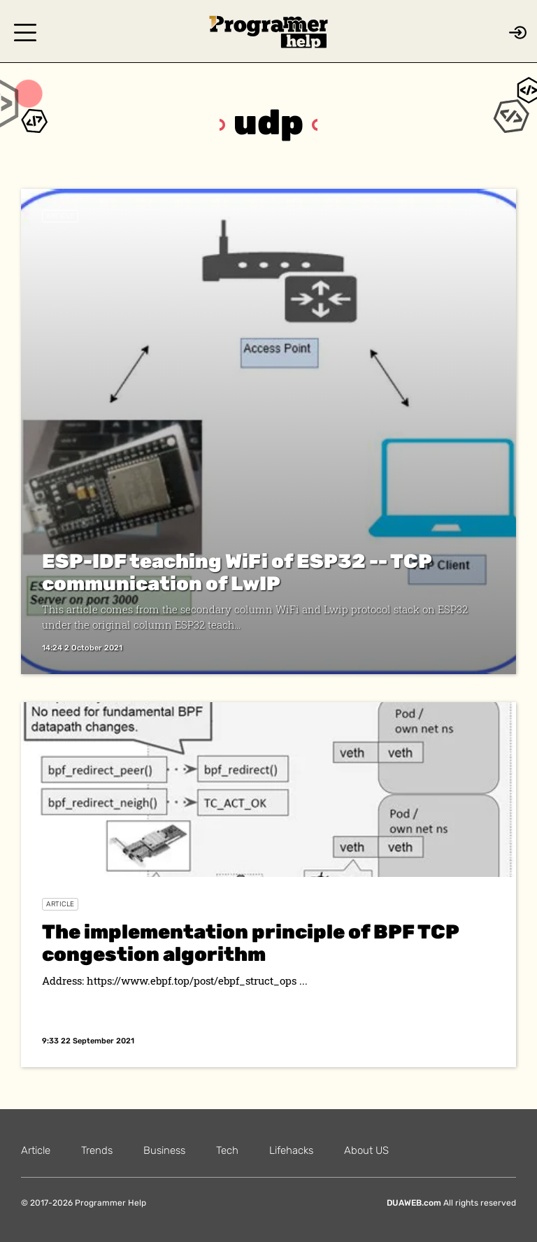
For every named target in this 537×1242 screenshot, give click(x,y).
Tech (227, 1150)
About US (366, 1150)
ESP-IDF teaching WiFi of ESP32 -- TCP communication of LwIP (236, 572)
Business (164, 1150)
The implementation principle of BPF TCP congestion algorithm (250, 943)
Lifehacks (291, 1150)
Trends (97, 1150)
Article (60, 216)
